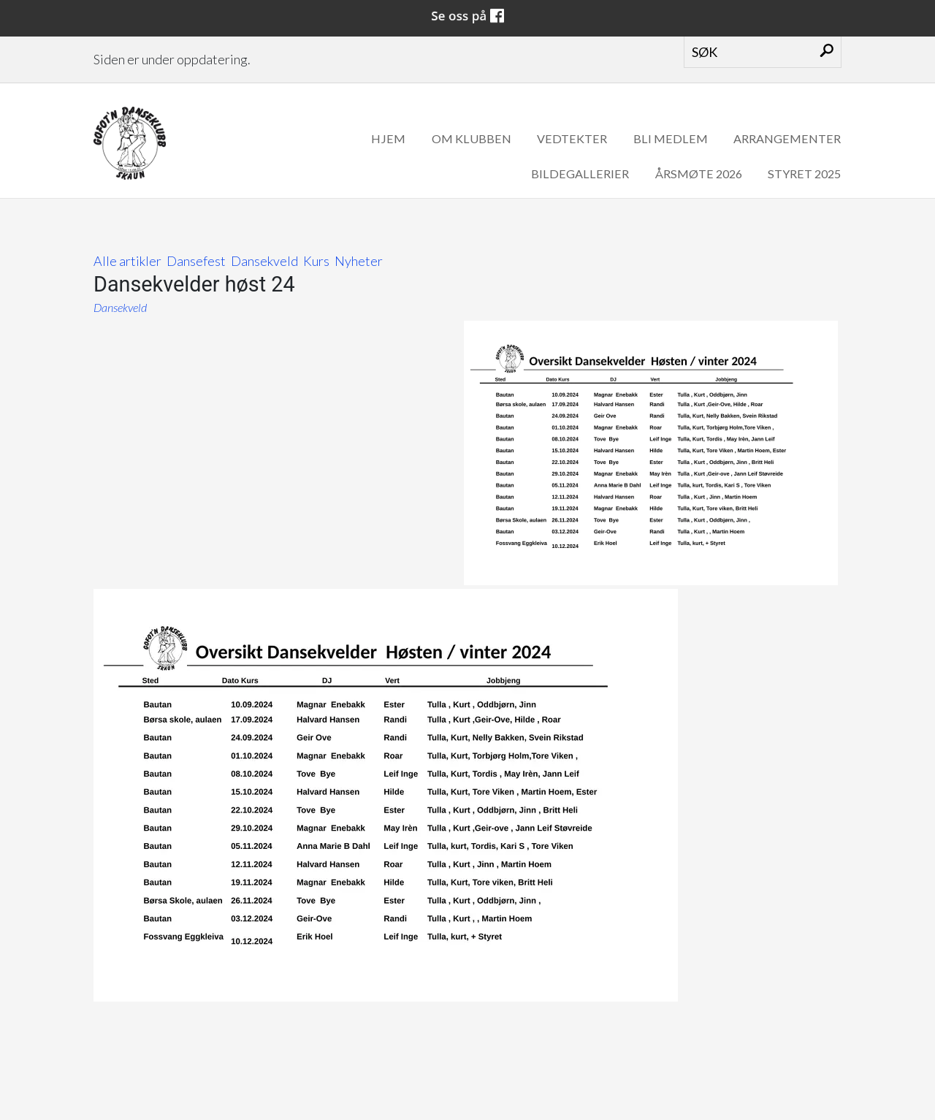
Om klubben (471, 138)
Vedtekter (572, 138)
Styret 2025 (804, 173)
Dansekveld (264, 261)
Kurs (316, 261)
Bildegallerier (580, 173)
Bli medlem (670, 138)
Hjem (388, 138)
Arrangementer (787, 138)
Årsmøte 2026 (698, 173)
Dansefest (196, 261)
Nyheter (359, 261)
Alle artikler (127, 261)
